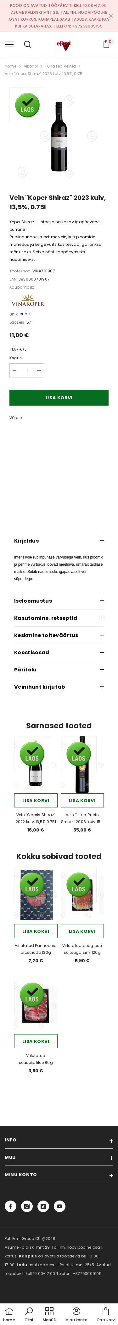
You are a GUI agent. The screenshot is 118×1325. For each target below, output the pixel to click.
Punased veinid (60, 66)
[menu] (9, 44)
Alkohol (31, 66)
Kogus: (16, 358)
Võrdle (15, 417)
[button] (29, 1315)
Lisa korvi (59, 398)
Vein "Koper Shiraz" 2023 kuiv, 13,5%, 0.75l (44, 73)
